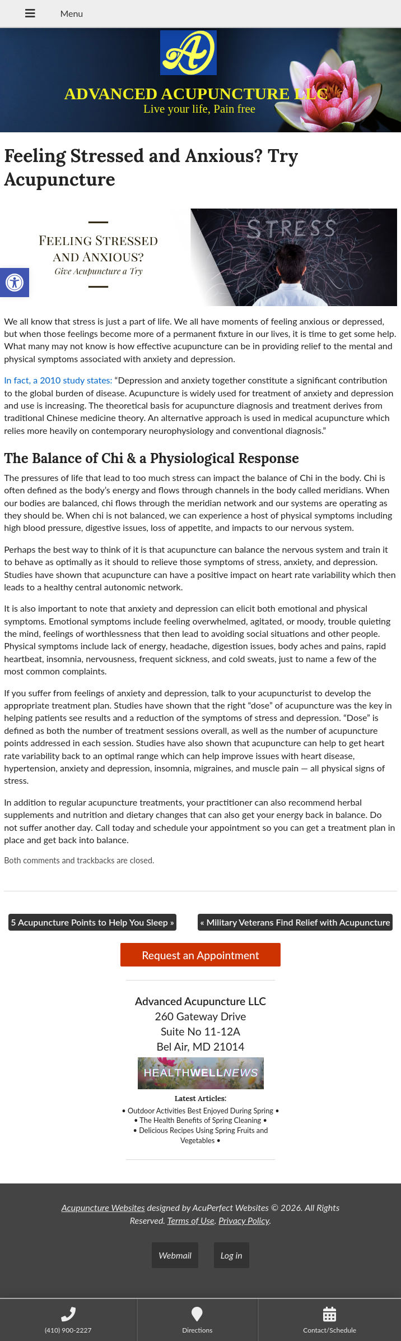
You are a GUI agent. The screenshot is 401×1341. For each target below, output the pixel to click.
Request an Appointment (200, 955)
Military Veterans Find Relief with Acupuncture (295, 922)
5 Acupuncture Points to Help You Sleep (92, 922)
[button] (14, 282)
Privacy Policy (243, 1220)
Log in (232, 1255)
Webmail (175, 1255)
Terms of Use (190, 1220)
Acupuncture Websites (103, 1207)
